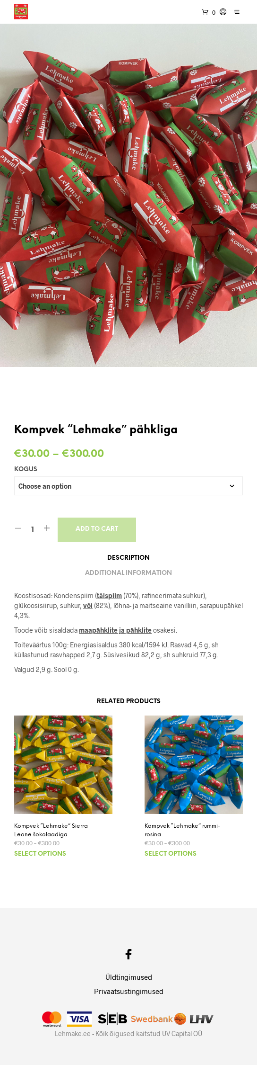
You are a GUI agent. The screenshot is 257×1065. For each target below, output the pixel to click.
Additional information (128, 573)
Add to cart (97, 529)
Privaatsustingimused (128, 991)
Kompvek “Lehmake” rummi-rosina (182, 830)
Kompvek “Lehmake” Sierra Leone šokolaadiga (51, 830)
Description (128, 558)
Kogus (25, 469)
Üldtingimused (128, 977)
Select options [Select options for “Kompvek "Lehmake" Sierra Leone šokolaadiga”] (40, 854)
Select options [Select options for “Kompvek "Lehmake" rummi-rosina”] (171, 854)
